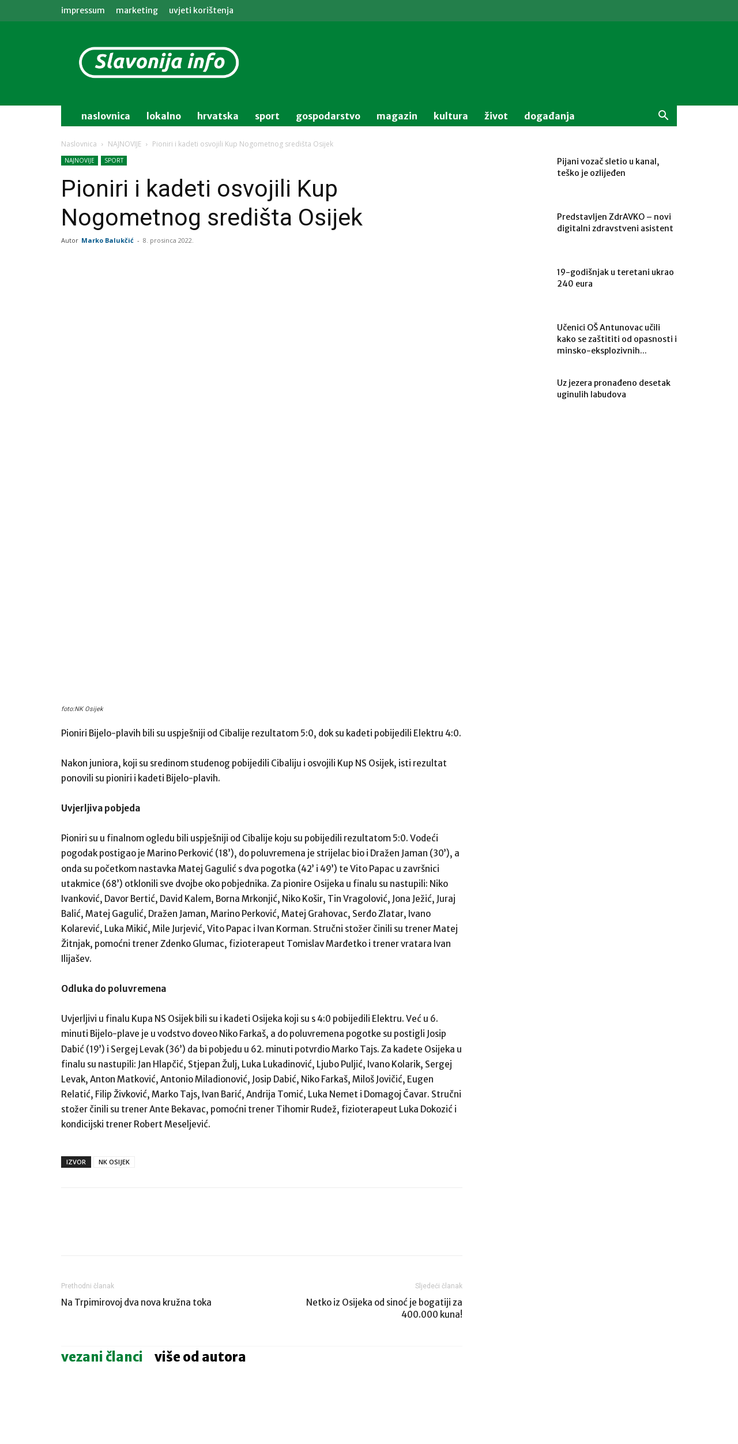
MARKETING (137, 10)
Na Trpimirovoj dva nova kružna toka (136, 1168)
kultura (451, 116)
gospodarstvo (328, 116)
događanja (549, 116)
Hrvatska (218, 116)
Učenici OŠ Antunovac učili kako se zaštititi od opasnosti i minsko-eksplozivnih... (617, 339)
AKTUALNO (356, 1325)
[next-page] (87, 1386)
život (496, 116)
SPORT (113, 160)
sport (267, 116)
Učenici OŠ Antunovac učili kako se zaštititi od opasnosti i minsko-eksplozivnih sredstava (123, 1351)
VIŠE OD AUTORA (200, 1223)
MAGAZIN (216, 1325)
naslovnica (105, 116)
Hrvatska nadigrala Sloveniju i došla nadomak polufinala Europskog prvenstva (391, 1351)
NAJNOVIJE (124, 144)
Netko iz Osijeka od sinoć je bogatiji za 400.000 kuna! (384, 1174)
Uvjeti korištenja (201, 10)
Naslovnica (79, 144)
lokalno (163, 116)
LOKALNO (78, 1325)
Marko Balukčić (107, 240)
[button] (663, 116)
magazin (396, 116)
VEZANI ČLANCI (102, 1223)
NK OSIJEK (114, 1028)
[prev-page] (68, 1386)
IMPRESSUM (83, 10)
